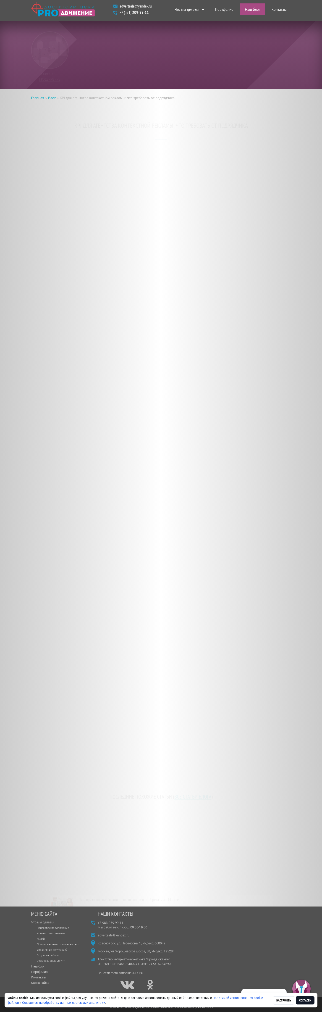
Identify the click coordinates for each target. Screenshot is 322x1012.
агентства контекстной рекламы (171, 176)
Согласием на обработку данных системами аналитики (63, 1002)
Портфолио (224, 10)
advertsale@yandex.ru (113, 935)
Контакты (279, 10)
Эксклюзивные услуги (51, 960)
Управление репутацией (52, 949)
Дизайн (41, 939)
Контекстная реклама (51, 933)
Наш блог (252, 10)
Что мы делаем (187, 10)
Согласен (305, 1000)
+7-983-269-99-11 (110, 923)
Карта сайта (40, 983)
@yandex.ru (136, 7)
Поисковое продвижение (53, 928)
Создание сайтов (48, 955)
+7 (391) (134, 13)
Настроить (283, 1000)
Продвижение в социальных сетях (59, 944)
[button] (301, 989)
